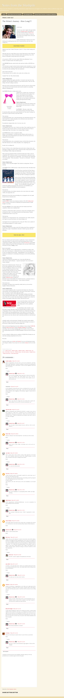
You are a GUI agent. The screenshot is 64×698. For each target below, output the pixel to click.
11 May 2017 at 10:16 (21, 575)
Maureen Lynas (12, 373)
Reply (7, 368)
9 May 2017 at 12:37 (14, 564)
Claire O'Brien (8, 520)
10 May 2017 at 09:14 (14, 584)
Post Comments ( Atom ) (11, 689)
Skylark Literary (24, 31)
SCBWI (7, 201)
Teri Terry (8, 473)
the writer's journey (25, 351)
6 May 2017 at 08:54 (13, 473)
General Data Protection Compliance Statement (45, 14)
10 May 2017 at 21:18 (17, 608)
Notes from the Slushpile (18, 5)
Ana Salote (8, 453)
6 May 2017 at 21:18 (17, 529)
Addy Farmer (8, 500)
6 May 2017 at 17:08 (20, 489)
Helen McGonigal (9, 608)
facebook (19, 341)
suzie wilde (8, 564)
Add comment (5, 651)
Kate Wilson (7, 351)
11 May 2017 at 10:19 (21, 623)
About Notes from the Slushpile (14, 14)
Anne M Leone (8, 409)
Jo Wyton (7, 632)
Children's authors (21, 350)
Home (4, 14)
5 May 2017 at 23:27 (15, 409)
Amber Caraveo (8, 350)
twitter (14, 341)
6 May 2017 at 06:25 (14, 433)
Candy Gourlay (9, 361)
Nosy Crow (31, 32)
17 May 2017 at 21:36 (14, 632)
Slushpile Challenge (22, 327)
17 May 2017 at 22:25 (21, 641)
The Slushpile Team (28, 14)
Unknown (7, 584)
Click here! (13, 307)
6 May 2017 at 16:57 (20, 423)
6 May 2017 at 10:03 (15, 500)
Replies (8, 371)
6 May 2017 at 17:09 (20, 510)
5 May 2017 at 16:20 (16, 361)
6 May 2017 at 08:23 (14, 453)
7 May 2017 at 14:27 (14, 537)
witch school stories (14, 353)
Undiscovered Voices (10, 327)
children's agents (15, 350)
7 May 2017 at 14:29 (17, 554)
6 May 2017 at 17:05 (20, 464)
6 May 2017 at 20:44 (15, 520)
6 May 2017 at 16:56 (20, 399)
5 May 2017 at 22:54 (14, 386)
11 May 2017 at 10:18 (21, 596)
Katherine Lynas (9, 277)
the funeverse (27, 242)
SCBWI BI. (33, 326)
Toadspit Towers (32, 351)
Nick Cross (8, 537)
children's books (28, 350)
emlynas (26, 342)
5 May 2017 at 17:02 (20, 373)
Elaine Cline (8, 433)
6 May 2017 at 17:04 (20, 442)
